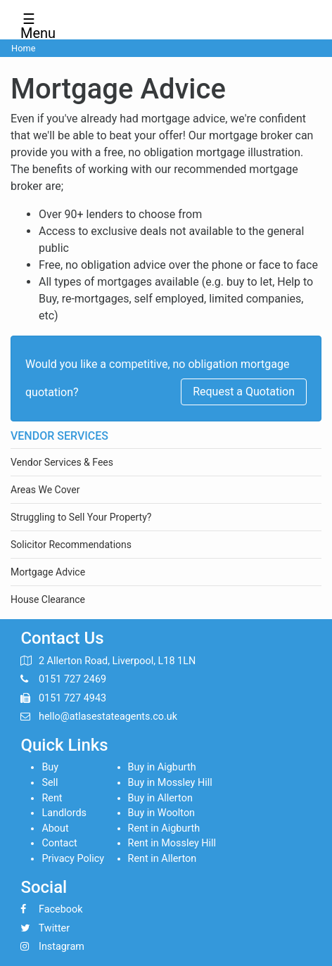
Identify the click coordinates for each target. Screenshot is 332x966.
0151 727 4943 (72, 698)
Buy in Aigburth (162, 767)
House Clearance (48, 599)
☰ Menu (33, 22)
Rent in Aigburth (164, 828)
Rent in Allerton (162, 859)
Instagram (61, 947)
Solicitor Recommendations (71, 544)
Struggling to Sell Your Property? (81, 517)
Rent (52, 798)
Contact (59, 843)
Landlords (64, 813)
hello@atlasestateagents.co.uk (108, 717)
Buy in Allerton (160, 798)
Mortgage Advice (48, 572)
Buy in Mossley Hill (170, 783)
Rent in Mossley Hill (172, 843)
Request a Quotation (244, 391)
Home (23, 48)
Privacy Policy (73, 859)
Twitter (54, 928)
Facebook (61, 909)
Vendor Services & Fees (62, 462)
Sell (50, 783)
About (55, 828)
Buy (50, 767)
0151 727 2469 (72, 679)
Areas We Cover (45, 489)
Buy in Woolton (161, 813)
